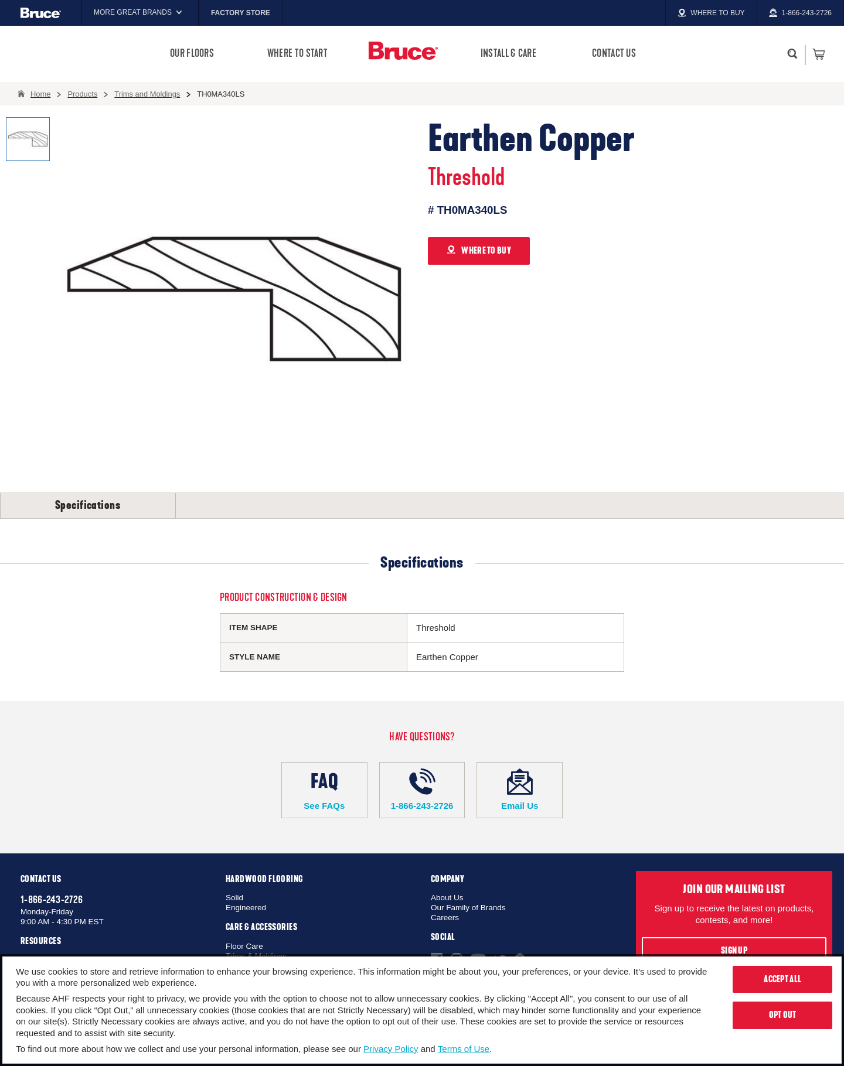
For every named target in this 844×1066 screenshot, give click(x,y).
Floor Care (244, 946)
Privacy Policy (390, 1049)
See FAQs (324, 789)
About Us (447, 897)
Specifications (88, 505)
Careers (445, 917)
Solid (234, 897)
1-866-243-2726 (422, 789)
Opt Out (783, 1015)
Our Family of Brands (468, 907)
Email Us (519, 789)
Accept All (782, 979)
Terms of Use (463, 1049)
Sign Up (734, 950)
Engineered (246, 907)
